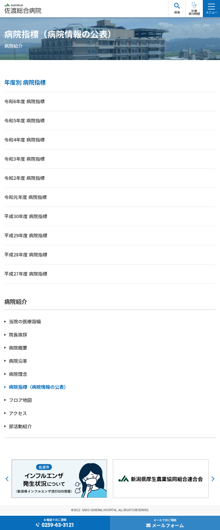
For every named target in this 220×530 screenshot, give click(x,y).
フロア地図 (20, 401)
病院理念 (18, 375)
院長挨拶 (18, 336)
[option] (59, 480)
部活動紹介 (20, 427)
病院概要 (18, 349)
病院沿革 (18, 362)
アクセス (18, 414)
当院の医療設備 (25, 323)
